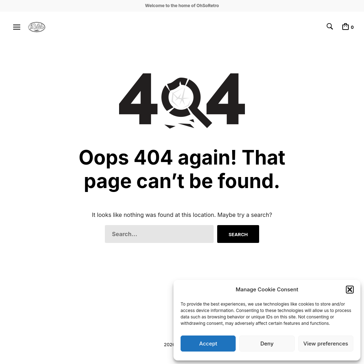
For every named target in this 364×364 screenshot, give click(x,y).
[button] (349, 289)
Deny (266, 343)
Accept (208, 343)
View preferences (325, 343)
